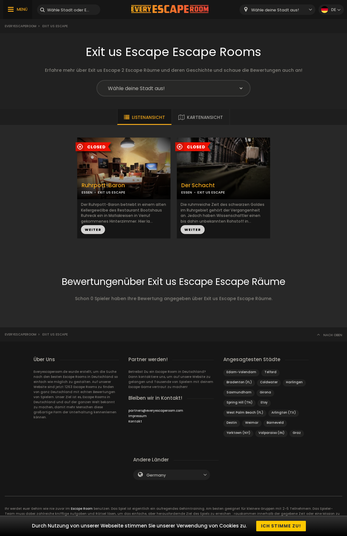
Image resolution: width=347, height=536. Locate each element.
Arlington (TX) (283, 412)
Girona (265, 392)
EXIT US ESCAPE (111, 192)
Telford (270, 372)
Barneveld (275, 422)
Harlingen (294, 382)
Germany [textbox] (156, 475)
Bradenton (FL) (239, 382)
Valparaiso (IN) (271, 432)
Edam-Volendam (241, 372)
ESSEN (87, 192)
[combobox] (277, 9)
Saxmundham (238, 392)
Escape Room (82, 508)
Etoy (264, 402)
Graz (297, 432)
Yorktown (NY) (238, 432)
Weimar (251, 422)
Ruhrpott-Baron (103, 185)
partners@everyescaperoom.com (155, 410)
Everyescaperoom (20, 26)
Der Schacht (198, 185)
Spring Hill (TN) (239, 402)
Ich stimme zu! (281, 526)
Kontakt (135, 421)
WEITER (93, 229)
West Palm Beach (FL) (244, 412)
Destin (231, 422)
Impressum (137, 416)
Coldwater (269, 382)
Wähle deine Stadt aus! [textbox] (275, 10)
